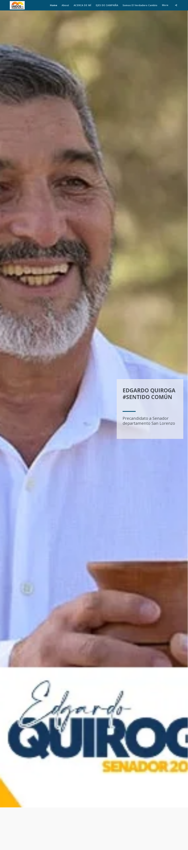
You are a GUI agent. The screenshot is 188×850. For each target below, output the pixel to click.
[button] (176, 5)
